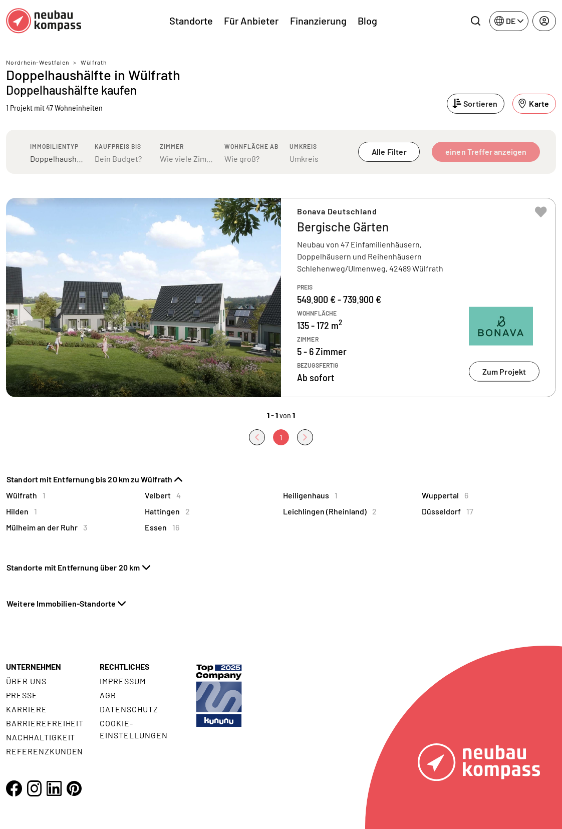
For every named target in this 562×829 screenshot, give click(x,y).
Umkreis (303, 146)
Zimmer (172, 146)
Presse (22, 695)
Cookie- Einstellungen (133, 729)
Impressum (123, 681)
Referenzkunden (44, 751)
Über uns (26, 681)
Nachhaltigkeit (40, 737)
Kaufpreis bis (118, 146)
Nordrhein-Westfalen (37, 62)
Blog (367, 21)
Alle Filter (389, 151)
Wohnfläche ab (251, 146)
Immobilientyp (54, 146)
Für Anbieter (251, 21)
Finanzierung (318, 21)
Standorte (191, 21)
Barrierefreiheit (45, 723)
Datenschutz (129, 709)
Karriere (26, 709)
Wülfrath (94, 62)
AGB (108, 695)
